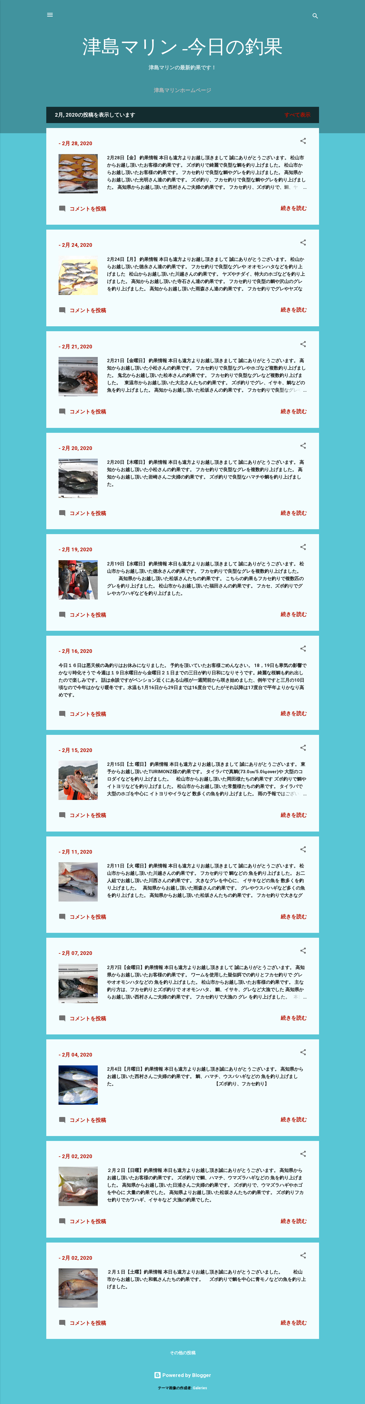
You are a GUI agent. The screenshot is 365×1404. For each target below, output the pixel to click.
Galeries (200, 1388)
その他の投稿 (183, 1352)
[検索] (315, 16)
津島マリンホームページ (182, 90)
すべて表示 (297, 115)
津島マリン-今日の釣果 (182, 47)
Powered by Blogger (182, 1375)
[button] (303, 141)
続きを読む (294, 208)
